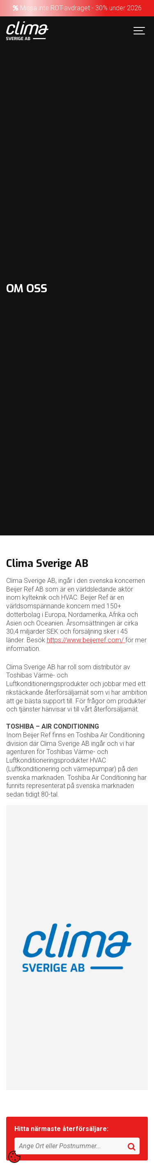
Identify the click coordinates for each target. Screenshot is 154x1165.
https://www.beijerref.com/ (86, 640)
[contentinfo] (14, 1157)
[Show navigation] (139, 30)
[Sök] (77, 1146)
